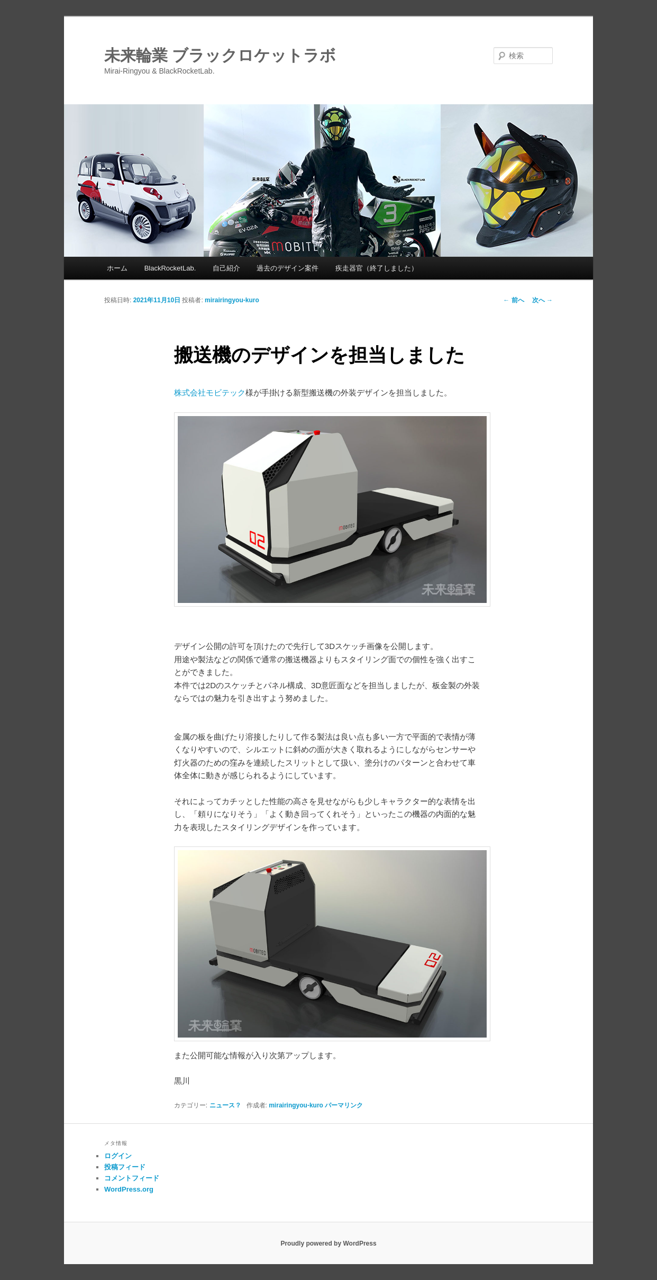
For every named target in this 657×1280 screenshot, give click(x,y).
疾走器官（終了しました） (376, 268)
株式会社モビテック (209, 392)
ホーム (117, 268)
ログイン (118, 1156)
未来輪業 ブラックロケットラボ (220, 55)
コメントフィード (131, 1178)
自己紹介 (226, 268)
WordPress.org (128, 1189)
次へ (542, 300)
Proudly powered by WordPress (328, 1243)
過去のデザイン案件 (287, 268)
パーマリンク (344, 1105)
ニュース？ (225, 1105)
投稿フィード (124, 1167)
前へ (513, 300)
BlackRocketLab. (170, 268)
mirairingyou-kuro (232, 300)
